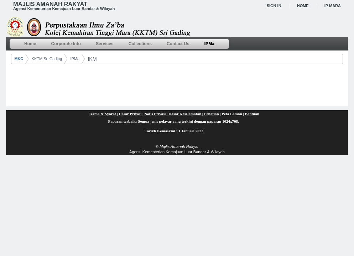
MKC (18, 59)
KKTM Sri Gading (47, 59)
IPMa (74, 59)
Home (303, 6)
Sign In (274, 6)
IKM (92, 59)
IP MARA (332, 6)
